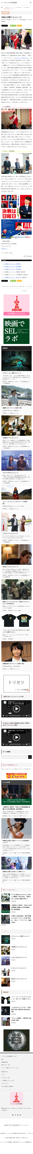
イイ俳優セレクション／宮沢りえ (12, 277)
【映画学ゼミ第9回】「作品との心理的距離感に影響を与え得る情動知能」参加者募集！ (16, 808)
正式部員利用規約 (15, 1125)
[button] (16, 708)
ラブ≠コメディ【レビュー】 (10, 533)
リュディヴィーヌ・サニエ (9, 286)
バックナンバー (5, 1083)
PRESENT (10, 639)
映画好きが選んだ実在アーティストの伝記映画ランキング (16, 841)
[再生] (3, 716)
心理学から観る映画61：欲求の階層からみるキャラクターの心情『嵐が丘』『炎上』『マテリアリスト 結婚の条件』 (21, 919)
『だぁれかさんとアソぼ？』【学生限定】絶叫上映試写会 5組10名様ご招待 (21, 1009)
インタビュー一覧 (5, 1077)
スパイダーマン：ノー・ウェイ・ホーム (24, 287)
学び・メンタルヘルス (14, 816)
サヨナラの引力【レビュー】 (10, 472)
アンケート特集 (12, 852)
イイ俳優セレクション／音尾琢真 (12, 266)
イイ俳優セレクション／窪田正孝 (12, 269)
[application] (16, 708)
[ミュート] (27, 716)
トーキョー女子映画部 (11, 1133)
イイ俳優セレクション (13, 413)
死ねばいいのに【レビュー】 (10, 566)
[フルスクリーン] (29, 716)
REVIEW (9, 19)
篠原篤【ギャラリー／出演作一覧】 (12, 408)
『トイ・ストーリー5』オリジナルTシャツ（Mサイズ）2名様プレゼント (16, 631)
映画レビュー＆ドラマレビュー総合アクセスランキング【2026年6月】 (16, 602)
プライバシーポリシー (24, 1125)
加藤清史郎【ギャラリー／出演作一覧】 (14, 663)
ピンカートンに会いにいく (22, 58)
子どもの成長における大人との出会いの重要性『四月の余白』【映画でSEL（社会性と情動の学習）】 (21, 896)
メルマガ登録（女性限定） (7, 1086)
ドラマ (2, 1074)
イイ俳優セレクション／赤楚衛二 (12, 264)
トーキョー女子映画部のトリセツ (9, 1056)
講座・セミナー (23, 816)
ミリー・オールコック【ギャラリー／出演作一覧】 (15, 502)
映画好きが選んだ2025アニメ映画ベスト (14, 871)
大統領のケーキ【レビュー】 (10, 438)
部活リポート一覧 (5, 1065)
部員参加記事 (4, 1062)
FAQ (10, 1125)
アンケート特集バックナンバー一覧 (9, 1067)
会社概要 (6, 1125)
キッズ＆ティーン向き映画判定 (18, 19)
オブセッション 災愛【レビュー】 (12, 373)
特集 (20, 610)
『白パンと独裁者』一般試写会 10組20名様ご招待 (21, 1019)
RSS (20, 1115)
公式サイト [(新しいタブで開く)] (4, 248)
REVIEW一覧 (4, 1071)
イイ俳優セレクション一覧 (7, 1080)
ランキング (15, 610)
